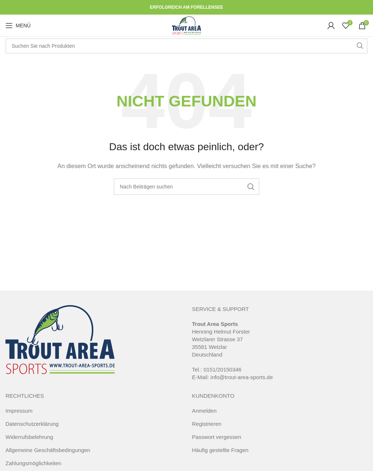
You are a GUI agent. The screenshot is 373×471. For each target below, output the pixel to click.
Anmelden (204, 411)
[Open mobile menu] (18, 25)
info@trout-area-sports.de (242, 377)
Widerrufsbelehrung (29, 437)
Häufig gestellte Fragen (220, 450)
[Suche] (186, 46)
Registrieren (206, 424)
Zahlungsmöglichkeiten (33, 463)
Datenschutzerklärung (32, 424)
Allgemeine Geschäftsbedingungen (47, 450)
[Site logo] (186, 25)
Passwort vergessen (216, 437)
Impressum (18, 411)
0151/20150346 (223, 369)
